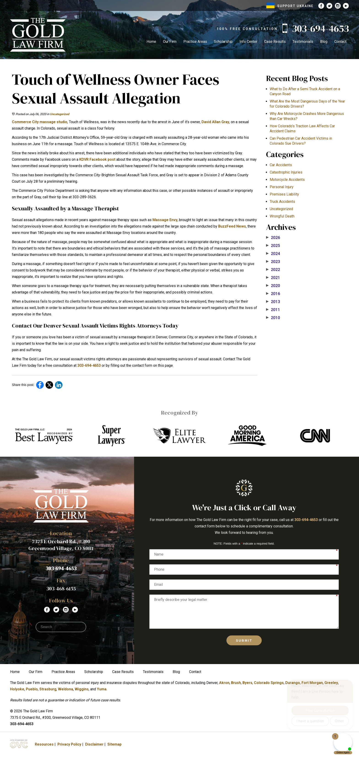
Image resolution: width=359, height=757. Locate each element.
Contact (340, 41)
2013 (273, 301)
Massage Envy (164, 220)
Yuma (101, 689)
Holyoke (17, 689)
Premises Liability (284, 194)
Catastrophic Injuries (286, 172)
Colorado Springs (269, 683)
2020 (273, 285)
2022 (273, 269)
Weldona (65, 689)
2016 (273, 293)
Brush (236, 683)
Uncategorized (59, 114)
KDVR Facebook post (97, 159)
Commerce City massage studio (39, 122)
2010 (273, 317)
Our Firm (170, 41)
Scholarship (223, 41)
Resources (44, 744)
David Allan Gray (215, 122)
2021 (273, 277)
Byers (247, 683)
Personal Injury (282, 187)
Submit (244, 640)
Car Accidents (281, 165)
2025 (273, 245)
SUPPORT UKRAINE (289, 6)
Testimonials (303, 41)
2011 (273, 309)
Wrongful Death (282, 216)
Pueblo (32, 689)
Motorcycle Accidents (287, 179)
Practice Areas (195, 41)
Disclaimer (94, 744)
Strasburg (47, 689)
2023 (273, 261)
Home (151, 41)
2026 (273, 237)
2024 (273, 253)
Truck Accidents (282, 201)
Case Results (275, 41)
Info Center (248, 41)
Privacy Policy (69, 744)
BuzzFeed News (232, 226)
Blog (323, 41)
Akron (224, 683)
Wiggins (82, 689)
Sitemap (114, 744)
